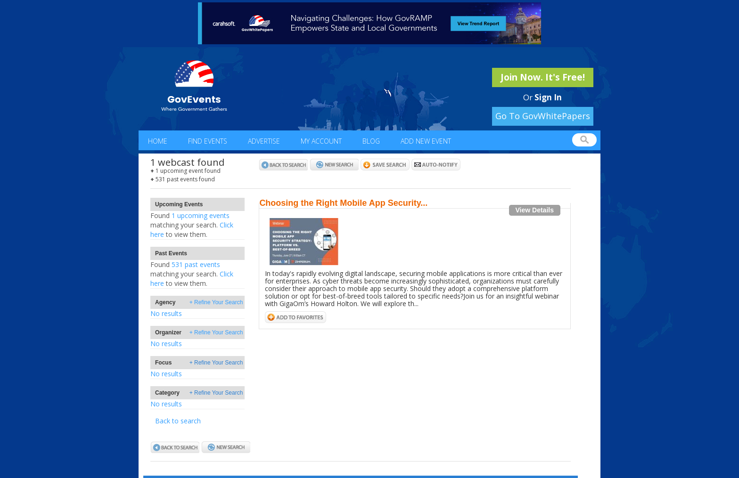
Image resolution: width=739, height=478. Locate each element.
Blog (371, 141)
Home (157, 141)
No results (166, 313)
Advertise (264, 141)
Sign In (548, 97)
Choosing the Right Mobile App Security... (343, 203)
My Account (321, 141)
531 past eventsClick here (191, 274)
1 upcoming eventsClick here (191, 225)
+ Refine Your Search (216, 302)
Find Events (207, 141)
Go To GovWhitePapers (542, 116)
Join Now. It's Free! (543, 77)
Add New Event (426, 141)
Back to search (178, 420)
